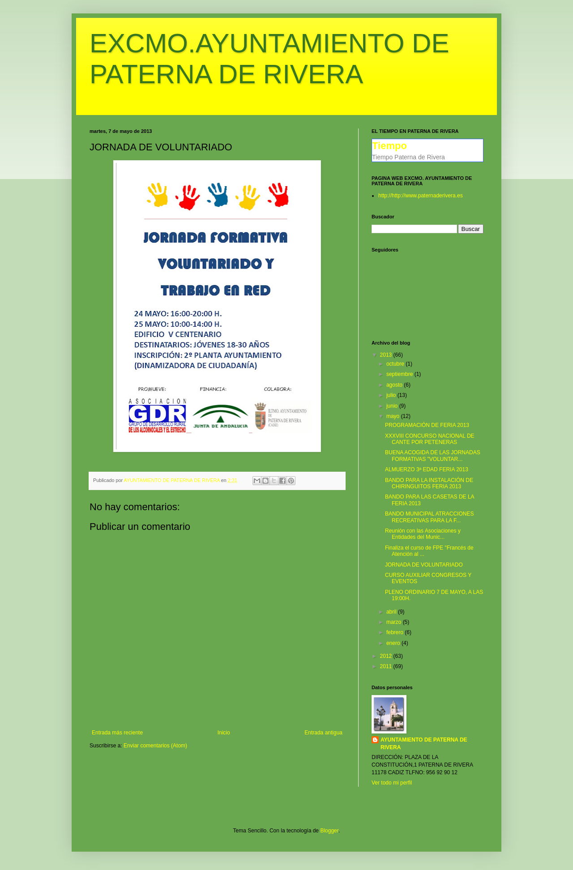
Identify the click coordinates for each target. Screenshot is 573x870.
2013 (386, 355)
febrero (395, 632)
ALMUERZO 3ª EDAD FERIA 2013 (426, 469)
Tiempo (389, 145)
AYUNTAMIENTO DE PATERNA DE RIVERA (424, 744)
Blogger (329, 830)
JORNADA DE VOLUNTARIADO (424, 565)
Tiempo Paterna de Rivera (408, 157)
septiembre (400, 374)
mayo (393, 416)
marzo (394, 622)
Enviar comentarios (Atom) (155, 745)
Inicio (224, 732)
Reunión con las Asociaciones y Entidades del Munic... (423, 534)
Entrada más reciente (117, 732)
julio (392, 395)
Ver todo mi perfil (392, 783)
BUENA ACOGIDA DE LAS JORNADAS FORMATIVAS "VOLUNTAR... (432, 455)
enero (394, 643)
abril (392, 612)
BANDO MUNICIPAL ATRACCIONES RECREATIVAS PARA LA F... (429, 517)
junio (392, 406)
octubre (396, 364)
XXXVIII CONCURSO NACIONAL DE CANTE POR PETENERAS (430, 439)
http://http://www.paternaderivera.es (420, 195)
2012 (386, 656)
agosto (395, 385)
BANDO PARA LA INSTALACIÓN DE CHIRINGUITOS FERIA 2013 (429, 483)
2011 (386, 666)
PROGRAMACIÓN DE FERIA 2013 (427, 425)
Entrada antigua (323, 732)
